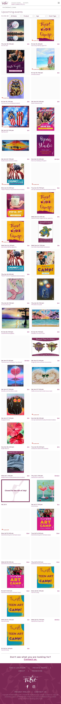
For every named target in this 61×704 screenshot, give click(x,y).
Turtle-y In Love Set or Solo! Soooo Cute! (41, 391)
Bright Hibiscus (5, 448)
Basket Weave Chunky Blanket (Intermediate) (13, 477)
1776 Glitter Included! (36, 304)
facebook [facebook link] (27, 686)
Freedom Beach (35, 74)
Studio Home (16, 3)
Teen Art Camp (35, 592)
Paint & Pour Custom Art (37, 477)
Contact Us (40, 692)
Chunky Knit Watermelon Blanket (39, 448)
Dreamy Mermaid (5, 304)
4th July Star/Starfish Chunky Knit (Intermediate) (43, 189)
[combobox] (16, 16)
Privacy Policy (22, 692)
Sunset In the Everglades (7, 333)
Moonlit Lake (4, 45)
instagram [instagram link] (33, 686)
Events (25, 3)
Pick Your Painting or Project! (38, 160)
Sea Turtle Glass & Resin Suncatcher (40, 247)
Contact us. (30, 659)
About (22, 671)
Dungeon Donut (5, 419)
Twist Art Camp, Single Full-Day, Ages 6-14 (42, 218)
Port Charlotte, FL (7, 7)
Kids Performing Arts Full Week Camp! (11, 534)
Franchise (37, 671)
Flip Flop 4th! (4, 132)
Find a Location (17, 668)
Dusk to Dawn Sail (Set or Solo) (9, 160)
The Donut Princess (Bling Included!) (10, 103)
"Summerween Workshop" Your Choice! (11, 362)
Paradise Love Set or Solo (38, 333)
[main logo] (4, 2)
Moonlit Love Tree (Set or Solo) (9, 391)
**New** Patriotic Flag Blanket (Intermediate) (12, 189)
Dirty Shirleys (34, 506)
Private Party (40, 668)
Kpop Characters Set (36, 103)
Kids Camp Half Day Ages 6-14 (38, 45)
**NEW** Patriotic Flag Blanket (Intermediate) (12, 275)
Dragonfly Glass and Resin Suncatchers (41, 362)
